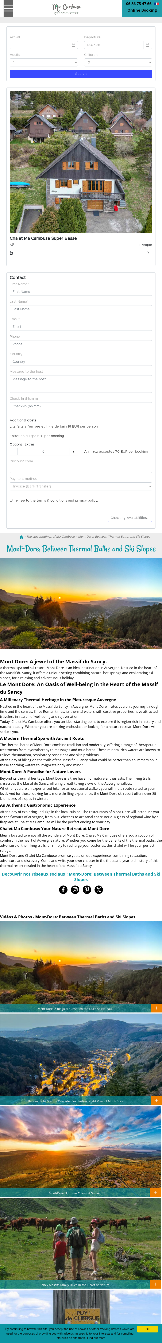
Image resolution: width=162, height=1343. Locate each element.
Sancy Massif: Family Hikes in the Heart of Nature (74, 1285)
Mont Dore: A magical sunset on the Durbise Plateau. (75, 1009)
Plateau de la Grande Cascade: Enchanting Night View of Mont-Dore (75, 1101)
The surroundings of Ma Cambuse (50, 537)
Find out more (96, 1338)
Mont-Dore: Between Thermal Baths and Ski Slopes (114, 537)
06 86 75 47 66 (138, 3)
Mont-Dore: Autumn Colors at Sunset (75, 1193)
